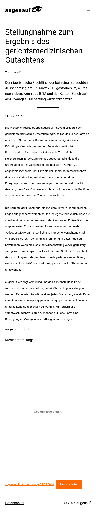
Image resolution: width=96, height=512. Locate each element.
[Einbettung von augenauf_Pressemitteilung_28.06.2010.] (48, 412)
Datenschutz (14, 503)
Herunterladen (68, 484)
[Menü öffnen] (88, 9)
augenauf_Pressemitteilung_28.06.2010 (29, 484)
